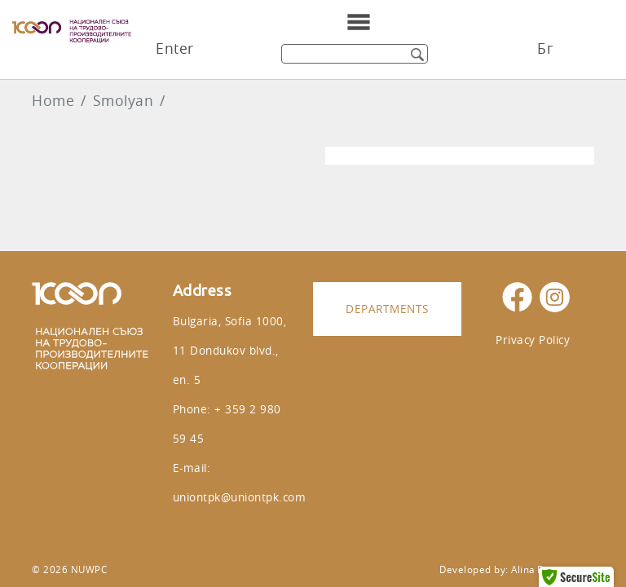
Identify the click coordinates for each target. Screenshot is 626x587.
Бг (545, 48)
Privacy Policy (533, 339)
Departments (387, 308)
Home (53, 100)
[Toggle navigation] (359, 22)
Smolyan (123, 100)
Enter (175, 48)
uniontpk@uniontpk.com (239, 497)
